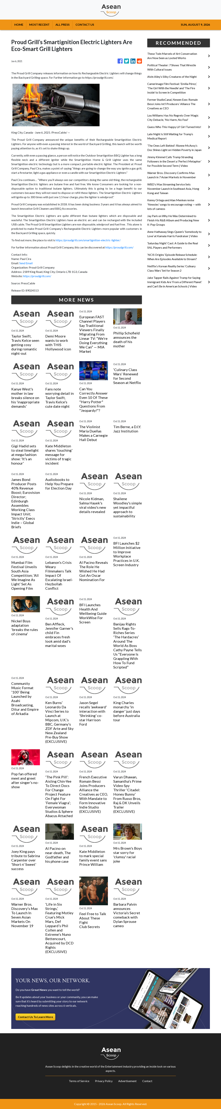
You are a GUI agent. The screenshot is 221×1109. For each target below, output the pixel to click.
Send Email (26, 263)
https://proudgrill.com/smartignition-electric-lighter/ (88, 240)
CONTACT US (85, 24)
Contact (147, 1081)
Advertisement (127, 1081)
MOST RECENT (39, 24)
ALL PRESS (62, 24)
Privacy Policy (104, 1081)
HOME (18, 24)
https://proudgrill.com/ (119, 247)
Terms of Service (79, 1081)
